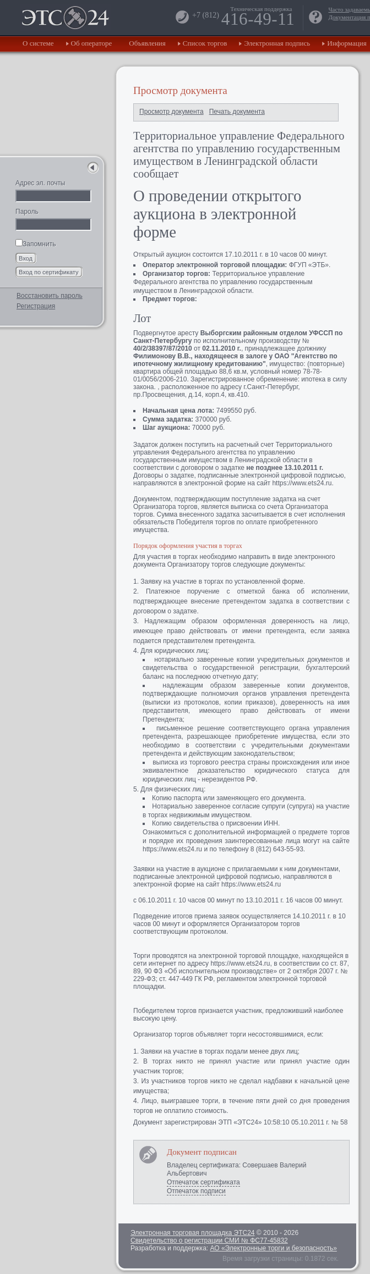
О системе (38, 43)
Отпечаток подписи (196, 1191)
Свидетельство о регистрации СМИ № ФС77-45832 (209, 1240)
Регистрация (36, 306)
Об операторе (91, 43)
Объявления (147, 43)
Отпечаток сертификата (203, 1182)
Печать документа (237, 111)
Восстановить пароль (50, 296)
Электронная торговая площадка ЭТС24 (192, 1233)
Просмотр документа (171, 111)
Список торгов (205, 43)
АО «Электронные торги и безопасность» (273, 1248)
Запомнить (35, 244)
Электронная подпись (277, 43)
